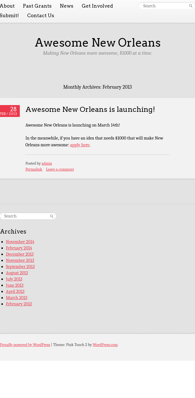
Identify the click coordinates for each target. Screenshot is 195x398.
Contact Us (40, 15)
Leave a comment (60, 169)
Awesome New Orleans (98, 42)
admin (47, 163)
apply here (79, 144)
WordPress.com (105, 344)
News (66, 6)
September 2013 (20, 266)
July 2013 (14, 279)
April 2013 (15, 291)
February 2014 (19, 248)
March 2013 (16, 297)
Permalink (33, 169)
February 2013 (19, 303)
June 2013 (14, 285)
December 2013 (20, 254)
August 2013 (17, 272)
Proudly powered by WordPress (25, 344)
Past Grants (37, 6)
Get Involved (97, 6)
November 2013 (20, 260)
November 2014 (20, 241)
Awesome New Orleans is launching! (90, 109)
